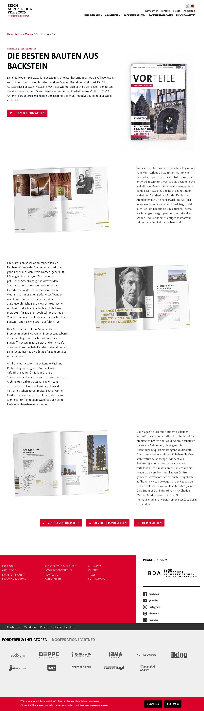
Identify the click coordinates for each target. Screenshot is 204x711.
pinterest (154, 613)
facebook (154, 594)
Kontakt (165, 11)
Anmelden (189, 11)
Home (10, 34)
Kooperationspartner (58, 570)
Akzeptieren (153, 704)
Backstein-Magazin (24, 34)
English (187, 6)
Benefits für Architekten (60, 565)
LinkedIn (153, 620)
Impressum (94, 565)
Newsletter (151, 11)
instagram (154, 607)
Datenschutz (53, 579)
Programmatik (185, 15)
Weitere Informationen (97, 705)
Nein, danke (173, 704)
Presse (176, 11)
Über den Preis (93, 15)
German (192, 6)
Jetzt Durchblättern (30, 113)
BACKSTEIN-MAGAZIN (161, 15)
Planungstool (97, 579)
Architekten (112, 15)
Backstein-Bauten (134, 15)
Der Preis (7, 565)
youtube (153, 600)
